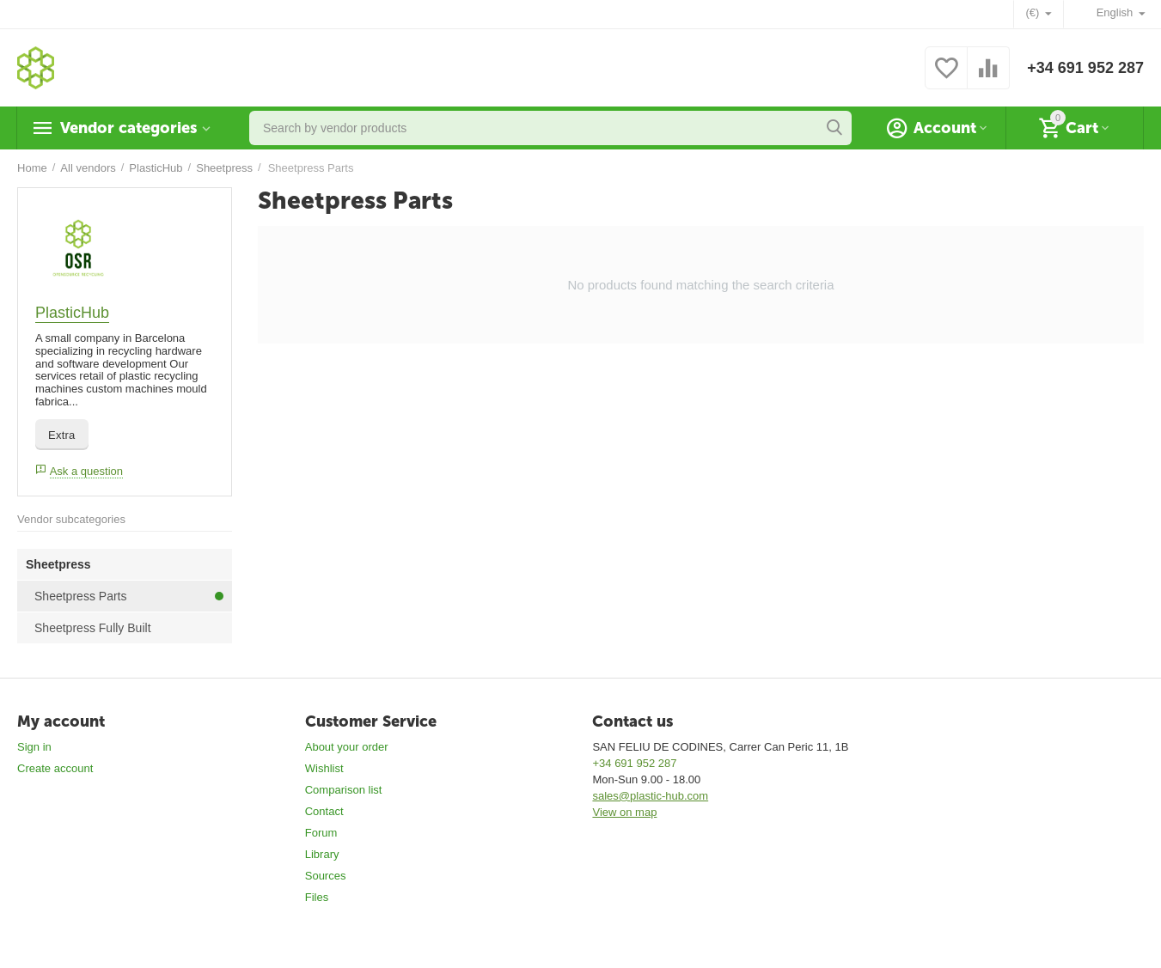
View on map (624, 812)
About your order (346, 746)
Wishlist (324, 768)
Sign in (34, 746)
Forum (321, 832)
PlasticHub (72, 312)
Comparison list (343, 789)
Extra (62, 435)
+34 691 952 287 (1085, 67)
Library (322, 854)
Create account (55, 768)
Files (316, 897)
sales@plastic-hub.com (650, 795)
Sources (325, 875)
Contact (324, 811)
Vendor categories (128, 128)
